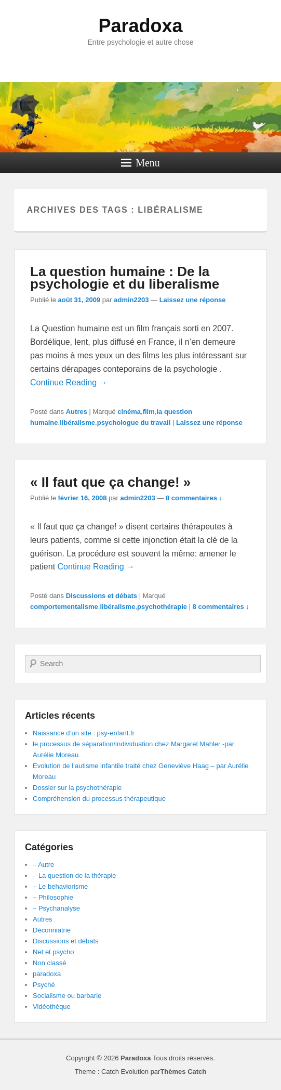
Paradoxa (140, 25)
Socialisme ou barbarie (67, 996)
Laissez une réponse (192, 300)
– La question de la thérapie (74, 875)
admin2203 (131, 300)
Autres (76, 412)
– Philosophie (53, 897)
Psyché (44, 985)
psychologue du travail (134, 422)
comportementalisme (64, 607)
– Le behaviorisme (60, 886)
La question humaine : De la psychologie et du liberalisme (124, 278)
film (149, 412)
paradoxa (47, 974)
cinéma (129, 412)
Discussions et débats (101, 596)
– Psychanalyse (56, 908)
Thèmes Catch (183, 1071)
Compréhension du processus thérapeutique (99, 798)
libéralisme (77, 422)
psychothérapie (162, 607)
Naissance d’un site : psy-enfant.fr (84, 733)
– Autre (43, 864)
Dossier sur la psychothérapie (77, 787)
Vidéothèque (52, 1006)
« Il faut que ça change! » (110, 482)
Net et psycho (53, 952)
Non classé (49, 963)
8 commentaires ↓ (194, 498)
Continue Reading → (69, 382)
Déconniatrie (52, 930)
